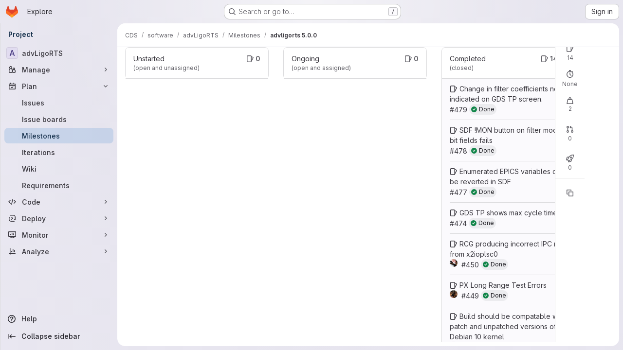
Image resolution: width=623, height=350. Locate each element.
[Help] (58, 319)
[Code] (58, 202)
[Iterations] (58, 152)
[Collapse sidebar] (58, 336)
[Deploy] (58, 218)
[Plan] (58, 86)
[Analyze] (58, 251)
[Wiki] (58, 168)
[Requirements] (58, 185)
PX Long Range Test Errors (503, 285)
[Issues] (58, 102)
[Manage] (58, 69)
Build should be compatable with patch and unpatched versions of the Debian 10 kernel (509, 326)
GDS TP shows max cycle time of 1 (514, 213)
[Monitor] (58, 235)
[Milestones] (58, 135)
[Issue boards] (58, 119)
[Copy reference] (570, 193)
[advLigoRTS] (58, 53)
